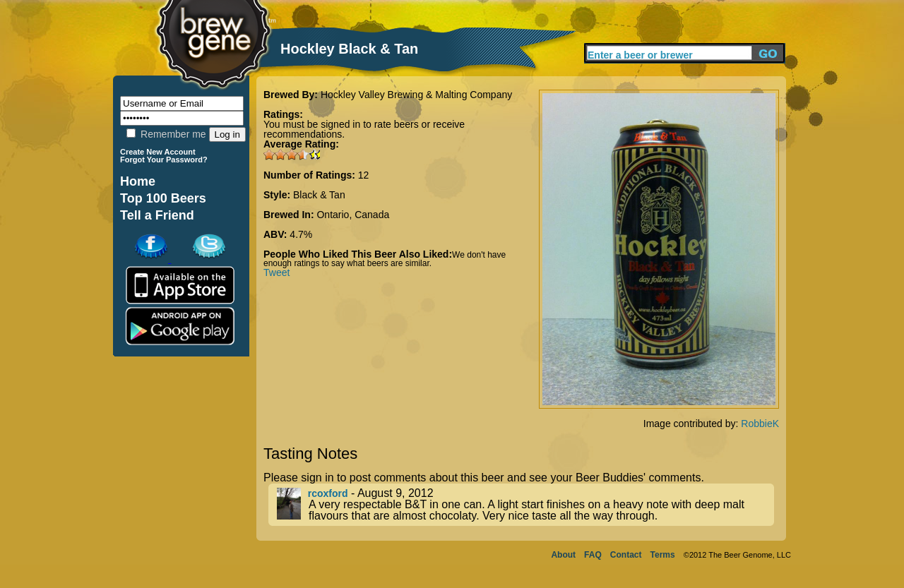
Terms (662, 555)
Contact (626, 555)
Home (137, 181)
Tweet (276, 272)
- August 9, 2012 (525, 505)
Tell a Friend (157, 215)
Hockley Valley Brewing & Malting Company (416, 94)
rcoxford (328, 493)
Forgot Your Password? (164, 159)
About (563, 555)
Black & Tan (319, 194)
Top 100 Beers (163, 198)
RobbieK (760, 423)
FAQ (593, 555)
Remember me (166, 134)
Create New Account (158, 152)
